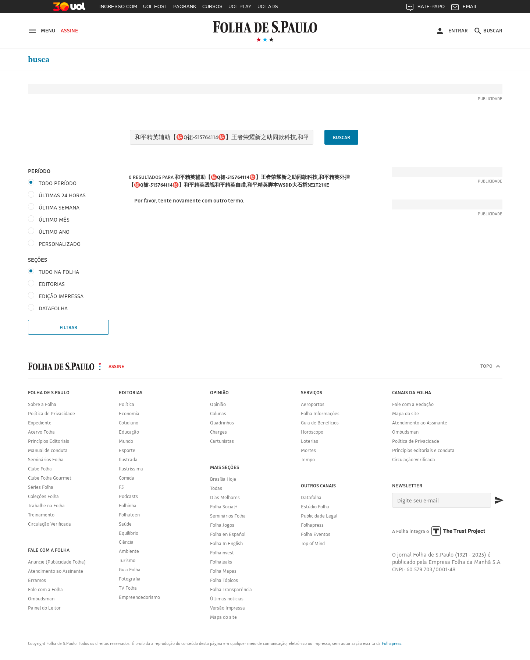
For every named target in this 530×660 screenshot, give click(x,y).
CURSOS (212, 6)
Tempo (308, 459)
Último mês (54, 219)
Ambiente (129, 551)
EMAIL (464, 8)
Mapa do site (223, 617)
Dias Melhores (225, 497)
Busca (39, 59)
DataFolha (53, 308)
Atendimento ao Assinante (55, 571)
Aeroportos (312, 404)
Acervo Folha (41, 431)
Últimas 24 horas (62, 195)
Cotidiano (128, 422)
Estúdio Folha (315, 506)
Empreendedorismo (139, 597)
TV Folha (128, 588)
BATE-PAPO (425, 8)
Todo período (58, 183)
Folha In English (226, 543)
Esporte (127, 450)
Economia (129, 413)
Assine (69, 30)
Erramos (37, 580)
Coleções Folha (43, 496)
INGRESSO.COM (118, 6)
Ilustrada (128, 459)
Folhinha (127, 505)
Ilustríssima (131, 468)
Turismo (127, 560)
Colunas (218, 413)
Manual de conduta (48, 450)
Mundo (126, 441)
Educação (129, 431)
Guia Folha (129, 569)
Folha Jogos (222, 525)
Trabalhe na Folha (46, 505)
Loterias (309, 441)
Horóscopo (312, 431)
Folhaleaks (221, 561)
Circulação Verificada (49, 523)
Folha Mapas (223, 571)
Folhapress (312, 525)
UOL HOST (155, 6)
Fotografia (129, 578)
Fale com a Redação (413, 404)
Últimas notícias (226, 598)
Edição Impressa (61, 296)
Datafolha (311, 497)
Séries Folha (40, 487)
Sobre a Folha (42, 404)
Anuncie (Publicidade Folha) (57, 561)
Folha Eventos (315, 534)
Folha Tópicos (224, 580)
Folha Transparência (231, 589)
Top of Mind (313, 543)
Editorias (52, 284)
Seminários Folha (46, 459)
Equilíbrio (128, 533)
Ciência (126, 542)
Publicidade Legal (319, 515)
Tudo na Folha (59, 272)
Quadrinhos (222, 422)
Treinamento (41, 514)
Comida (126, 477)
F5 (121, 487)
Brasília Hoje (223, 479)
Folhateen (129, 514)
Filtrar (68, 327)
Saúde (125, 523)
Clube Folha (40, 468)
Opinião (218, 404)
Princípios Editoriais (48, 441)
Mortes (308, 450)
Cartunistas (222, 441)
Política (126, 404)
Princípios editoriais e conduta (423, 450)
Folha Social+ (224, 506)
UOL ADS (267, 6)
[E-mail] (441, 500)
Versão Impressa (227, 607)
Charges (218, 431)
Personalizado (60, 244)
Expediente (39, 422)
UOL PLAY (240, 6)
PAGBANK (184, 6)
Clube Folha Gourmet (49, 477)
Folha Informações (320, 413)
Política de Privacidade (51, 413)
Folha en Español (227, 534)
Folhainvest (222, 552)
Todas (216, 488)
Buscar (341, 137)
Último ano (54, 232)
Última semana (59, 207)
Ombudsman (41, 598)
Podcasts (128, 496)
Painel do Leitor (44, 607)
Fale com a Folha (45, 589)
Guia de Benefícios (320, 422)
